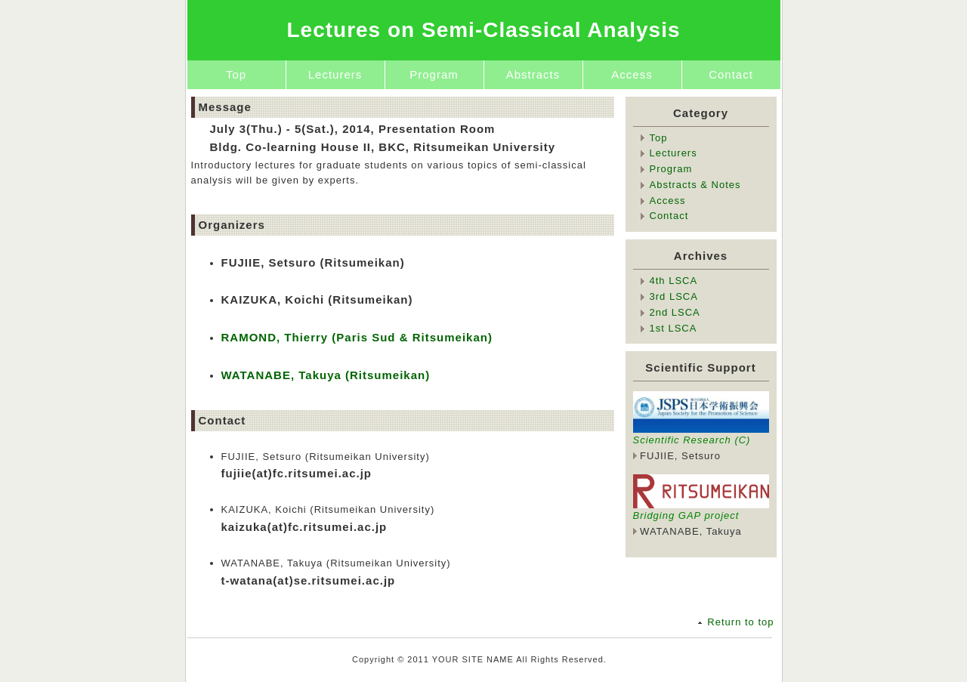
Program (434, 74)
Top (236, 74)
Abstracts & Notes (695, 184)
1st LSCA (673, 328)
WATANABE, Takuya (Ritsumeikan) (326, 375)
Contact (731, 74)
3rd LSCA (674, 296)
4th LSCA (674, 280)
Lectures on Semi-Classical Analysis (483, 30)
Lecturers (335, 74)
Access (631, 74)
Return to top (740, 622)
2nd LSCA (675, 312)
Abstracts (533, 74)
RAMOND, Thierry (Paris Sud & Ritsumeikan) (357, 337)
